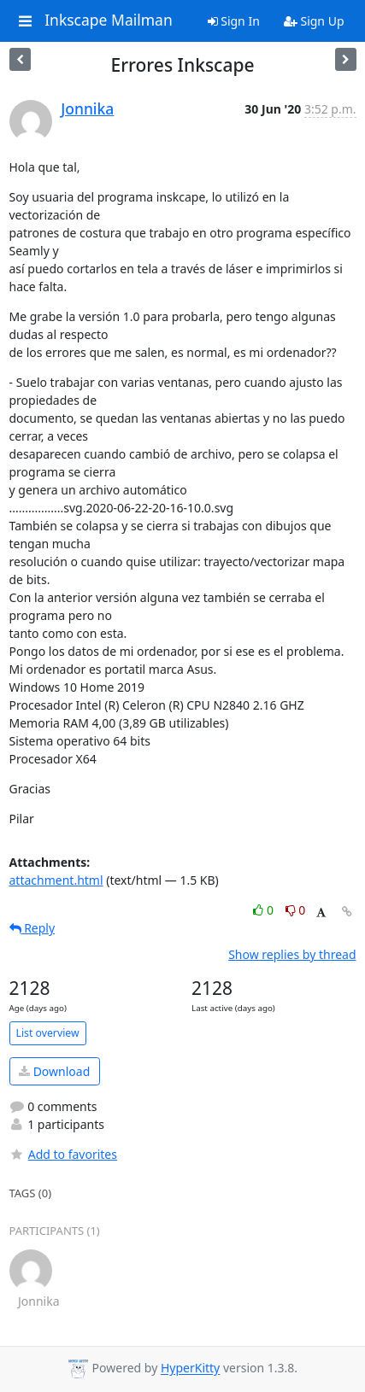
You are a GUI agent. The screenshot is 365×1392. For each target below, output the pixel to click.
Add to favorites (63, 1154)
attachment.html (56, 880)
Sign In (234, 21)
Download (54, 1071)
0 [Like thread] (264, 910)
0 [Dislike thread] (296, 910)
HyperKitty (190, 1368)
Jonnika (87, 108)
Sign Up (314, 21)
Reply (32, 928)
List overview (47, 1033)
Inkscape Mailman (108, 20)
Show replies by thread (292, 954)
